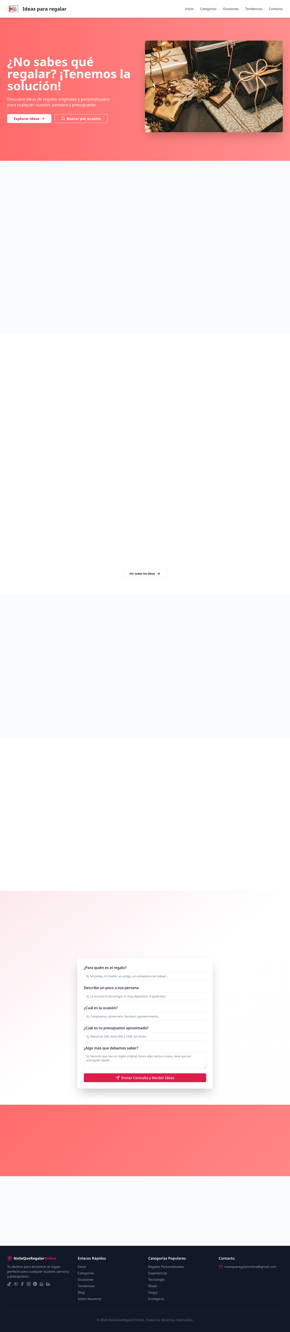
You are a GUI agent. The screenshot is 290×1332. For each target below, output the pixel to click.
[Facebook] (22, 1284)
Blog (81, 1292)
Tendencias (253, 9)
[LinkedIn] (48, 1284)
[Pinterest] (35, 1284)
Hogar (153, 1292)
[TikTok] (9, 1284)
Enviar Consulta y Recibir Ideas (145, 1077)
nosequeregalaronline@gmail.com (250, 1266)
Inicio (189, 9)
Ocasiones (231, 9)
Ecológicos (156, 1299)
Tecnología (156, 1279)
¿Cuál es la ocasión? (101, 1007)
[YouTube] (16, 1284)
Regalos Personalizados (166, 1266)
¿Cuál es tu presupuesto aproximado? (116, 1027)
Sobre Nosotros (89, 1299)
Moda (152, 1286)
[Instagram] (29, 1284)
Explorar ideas (29, 118)
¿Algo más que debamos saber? (111, 1048)
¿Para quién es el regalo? (105, 967)
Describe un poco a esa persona (111, 987)
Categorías (208, 9)
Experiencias (157, 1273)
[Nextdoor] (41, 1284)
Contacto (276, 9)
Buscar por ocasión (81, 118)
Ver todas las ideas (145, 574)
